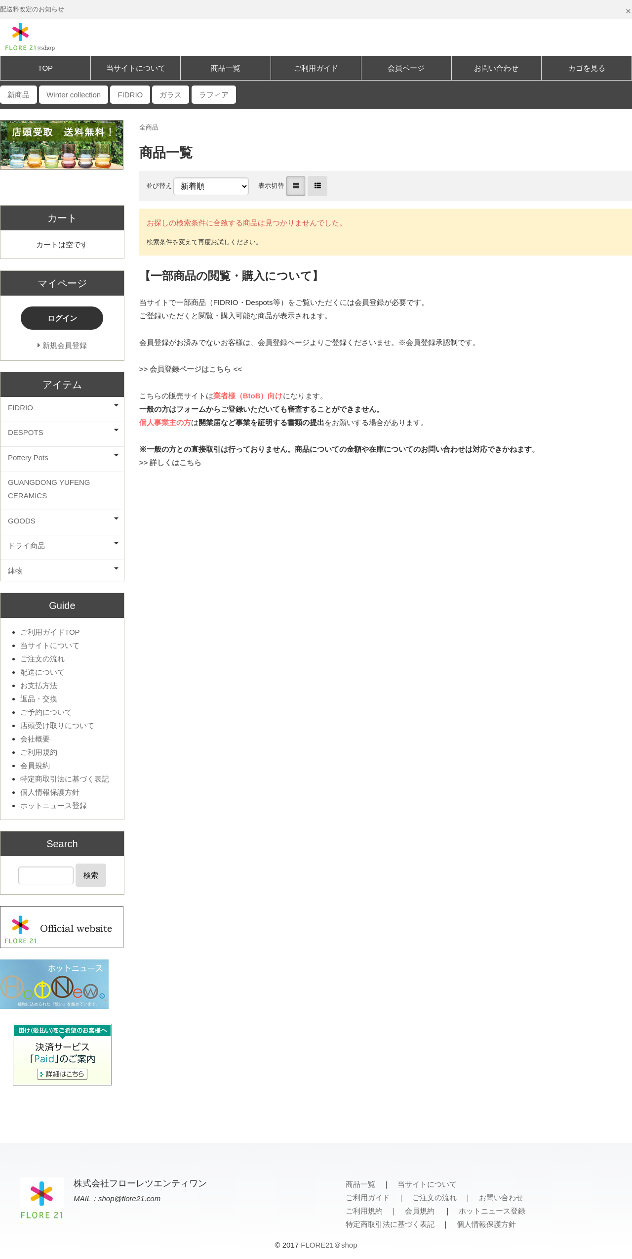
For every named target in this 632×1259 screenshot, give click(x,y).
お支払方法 (38, 685)
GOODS (22, 521)
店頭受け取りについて (57, 725)
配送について (42, 672)
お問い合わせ (496, 68)
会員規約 (35, 765)
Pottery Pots (28, 457)
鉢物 (15, 570)
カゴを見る (586, 68)
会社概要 (35, 739)
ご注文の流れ (42, 658)
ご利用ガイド (316, 68)
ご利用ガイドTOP (50, 632)
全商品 (148, 127)
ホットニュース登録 (53, 805)
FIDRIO (20, 407)
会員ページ (406, 68)
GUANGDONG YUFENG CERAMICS (49, 489)
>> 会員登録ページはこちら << (190, 369)
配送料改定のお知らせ (32, 9)
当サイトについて (135, 68)
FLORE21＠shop (329, 1245)
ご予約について (46, 712)
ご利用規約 (38, 752)
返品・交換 (38, 699)
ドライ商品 (26, 545)
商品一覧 (225, 68)
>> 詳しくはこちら (170, 462)
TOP (45, 68)
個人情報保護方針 (49, 792)
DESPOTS (25, 432)
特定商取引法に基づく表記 (64, 779)
